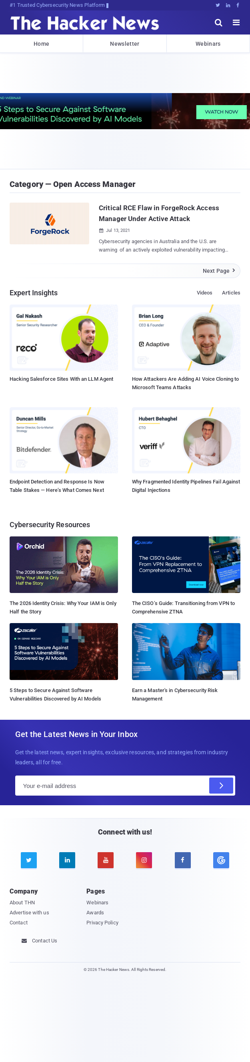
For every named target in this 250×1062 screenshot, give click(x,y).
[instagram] (144, 860)
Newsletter (124, 44)
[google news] (221, 860)
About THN (22, 903)
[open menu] (236, 22)
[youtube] (106, 860)
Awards (95, 913)
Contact (19, 923)
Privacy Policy (102, 923)
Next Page (219, 271)
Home (41, 44)
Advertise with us (29, 913)
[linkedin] (67, 860)
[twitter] (29, 860)
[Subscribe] (221, 786)
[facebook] (183, 860)
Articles (231, 293)
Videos (205, 293)
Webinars (208, 44)
